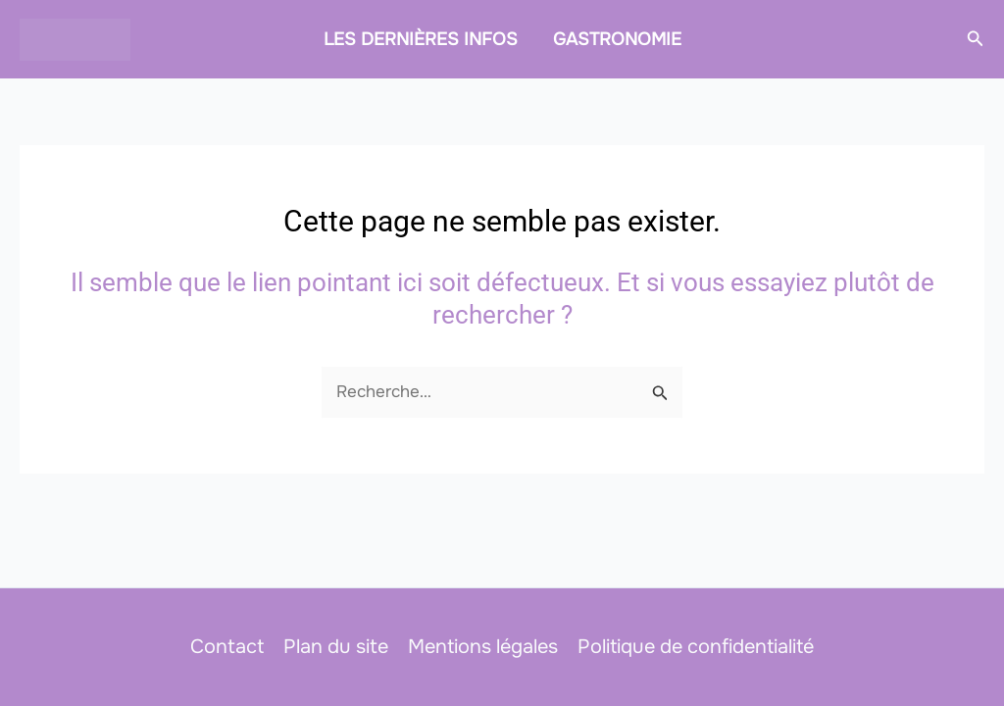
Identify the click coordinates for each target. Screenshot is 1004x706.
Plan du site (335, 646)
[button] (975, 39)
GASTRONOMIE (617, 39)
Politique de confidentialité (695, 646)
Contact (227, 646)
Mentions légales (483, 646)
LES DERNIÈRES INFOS (421, 39)
